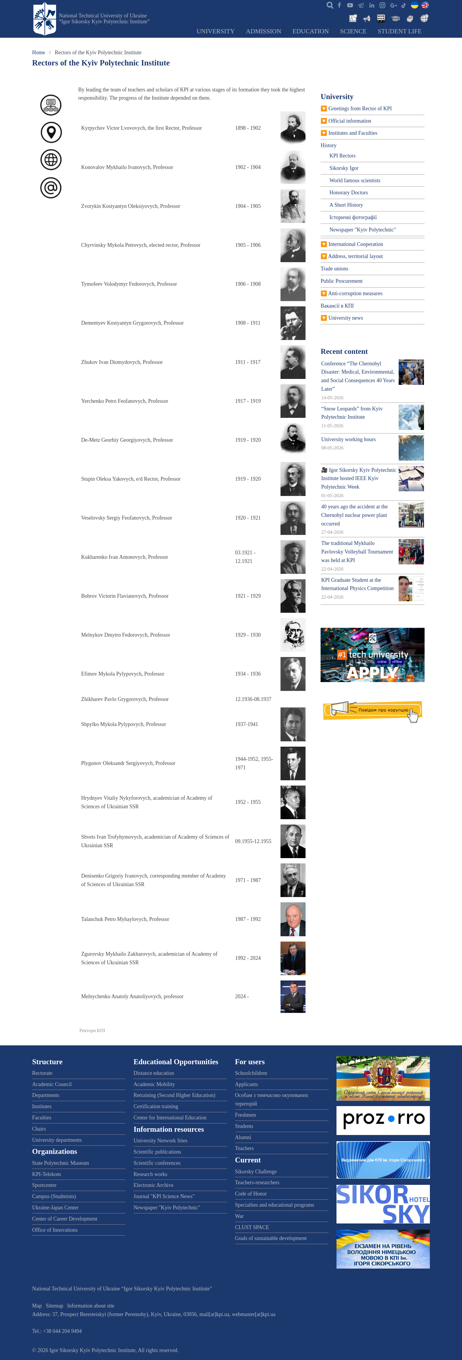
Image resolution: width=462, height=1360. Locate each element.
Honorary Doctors (348, 193)
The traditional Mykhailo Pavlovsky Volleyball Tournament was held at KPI (357, 551)
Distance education (153, 1073)
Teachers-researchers (257, 1182)
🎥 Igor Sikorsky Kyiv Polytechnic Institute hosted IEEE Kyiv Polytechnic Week (358, 478)
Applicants (246, 1084)
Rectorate (42, 1073)
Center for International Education (169, 1118)
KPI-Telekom (46, 1174)
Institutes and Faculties (353, 133)
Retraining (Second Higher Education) (174, 1095)
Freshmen (245, 1115)
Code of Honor (251, 1194)
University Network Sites (160, 1141)
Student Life (400, 31)
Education (311, 31)
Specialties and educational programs (274, 1205)
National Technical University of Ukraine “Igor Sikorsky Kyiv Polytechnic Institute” (104, 18)
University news (346, 318)
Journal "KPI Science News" (163, 1196)
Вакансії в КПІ (337, 306)
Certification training (155, 1106)
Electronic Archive (153, 1185)
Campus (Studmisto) (54, 1196)
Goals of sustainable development (271, 1238)
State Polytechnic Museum (60, 1163)
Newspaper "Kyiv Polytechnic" (362, 230)
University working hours (348, 439)
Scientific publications (157, 1152)
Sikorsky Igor (344, 168)
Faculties (41, 1118)
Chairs (39, 1129)
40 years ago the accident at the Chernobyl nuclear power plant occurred (354, 515)
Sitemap (54, 1306)
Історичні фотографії (353, 217)
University (216, 31)
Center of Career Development (64, 1219)
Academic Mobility (154, 1084)
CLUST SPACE (252, 1227)
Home (38, 52)
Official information (350, 121)
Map (37, 1306)
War (239, 1216)
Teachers (244, 1148)
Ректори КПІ (92, 1030)
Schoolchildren (251, 1073)
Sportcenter (44, 1185)
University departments (57, 1140)
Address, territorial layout (355, 256)
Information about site (90, 1306)
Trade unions (334, 269)
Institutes (42, 1106)
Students (244, 1126)
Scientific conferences (156, 1163)
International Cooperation (356, 244)
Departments (45, 1095)
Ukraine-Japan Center (55, 1207)
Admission (263, 31)
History (328, 145)
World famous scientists (354, 180)
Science (353, 31)
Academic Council (52, 1084)
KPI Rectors (342, 156)
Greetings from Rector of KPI (360, 108)
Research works (150, 1174)
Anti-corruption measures (355, 293)
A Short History (346, 205)
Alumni (243, 1137)
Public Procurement (341, 281)
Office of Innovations (55, 1230)
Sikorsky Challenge (256, 1172)
